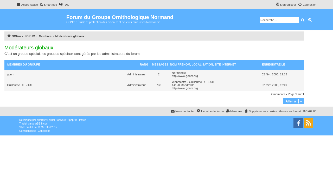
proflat (29, 127)
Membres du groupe (23, 64)
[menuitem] (48, 5)
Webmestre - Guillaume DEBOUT (193, 81)
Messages (160, 64)
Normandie (179, 72)
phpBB (41, 120)
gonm (10, 74)
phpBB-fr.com (40, 123)
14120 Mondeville (183, 85)
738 (158, 85)
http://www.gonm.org (185, 75)
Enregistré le (273, 64)
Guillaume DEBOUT (20, 85)
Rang (144, 64)
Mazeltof (46, 127)
